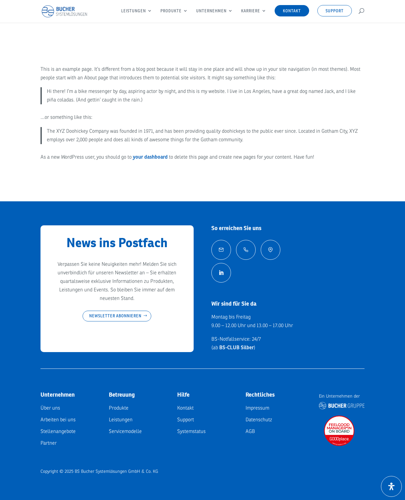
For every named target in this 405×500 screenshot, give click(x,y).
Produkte (171, 11)
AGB (250, 431)
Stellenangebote (58, 431)
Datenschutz (259, 420)
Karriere (250, 11)
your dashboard (150, 157)
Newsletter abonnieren (115, 316)
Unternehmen (211, 11)
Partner (48, 443)
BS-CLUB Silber (236, 348)
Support (335, 11)
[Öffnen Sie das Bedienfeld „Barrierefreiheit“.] (391, 486)
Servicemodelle (125, 431)
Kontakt (292, 11)
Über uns (50, 408)
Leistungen (133, 11)
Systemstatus (191, 431)
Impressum (257, 408)
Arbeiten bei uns (58, 420)
